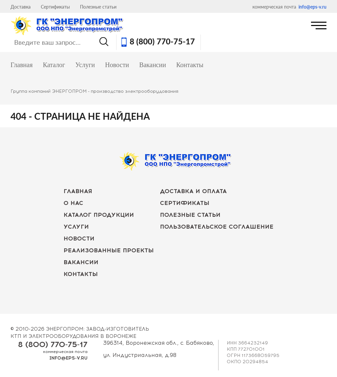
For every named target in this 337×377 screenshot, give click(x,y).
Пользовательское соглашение (216, 226)
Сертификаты (55, 7)
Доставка (21, 7)
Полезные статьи (98, 7)
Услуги (85, 64)
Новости (117, 64)
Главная (22, 64)
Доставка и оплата (193, 191)
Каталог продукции (99, 214)
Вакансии (152, 64)
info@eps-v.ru (312, 7)
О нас (73, 203)
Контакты (189, 64)
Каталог (54, 64)
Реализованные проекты (109, 250)
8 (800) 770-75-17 (162, 42)
